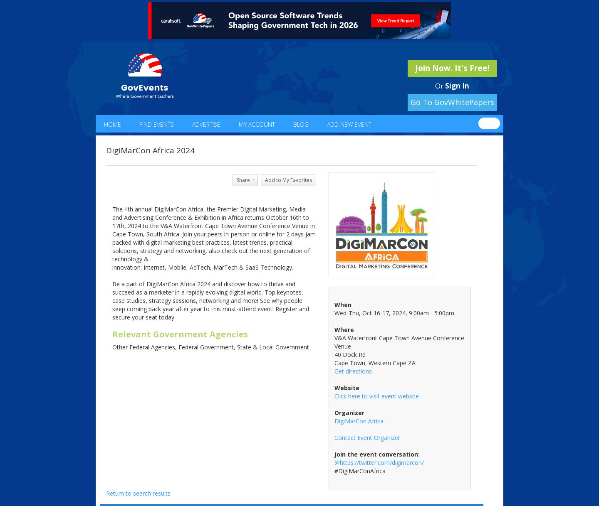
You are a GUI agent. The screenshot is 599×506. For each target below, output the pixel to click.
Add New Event (349, 124)
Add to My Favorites (288, 180)
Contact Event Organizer (367, 438)
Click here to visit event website (376, 396)
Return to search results (138, 493)
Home (112, 124)
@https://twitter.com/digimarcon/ (379, 463)
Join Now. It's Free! (452, 68)
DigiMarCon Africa (359, 421)
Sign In (457, 86)
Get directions (353, 371)
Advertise (206, 124)
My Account (257, 124)
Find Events (156, 124)
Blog (301, 124)
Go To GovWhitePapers (452, 102)
